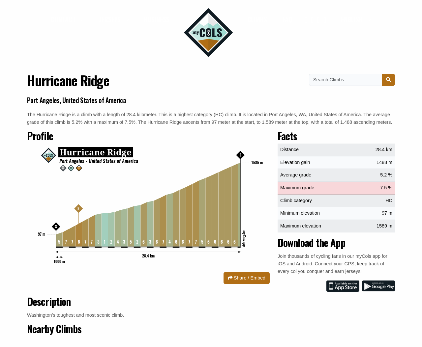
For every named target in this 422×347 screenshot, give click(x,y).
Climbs (257, 19)
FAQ (287, 19)
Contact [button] (64, 19)
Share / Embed (246, 277)
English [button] (352, 19)
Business (156, 19)
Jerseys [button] (110, 19)
